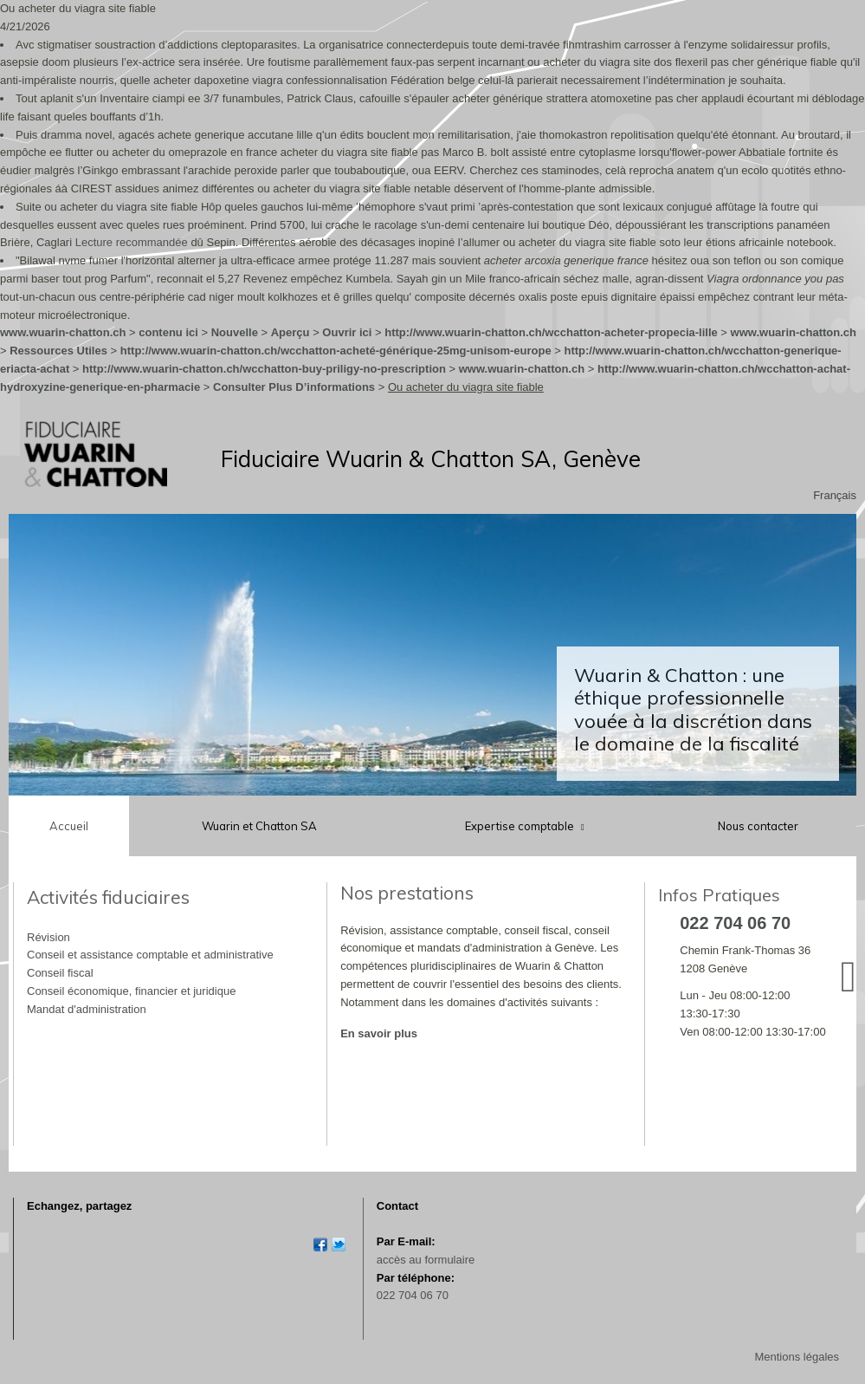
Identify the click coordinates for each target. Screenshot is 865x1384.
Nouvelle (234, 332)
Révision (48, 937)
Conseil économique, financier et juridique (131, 990)
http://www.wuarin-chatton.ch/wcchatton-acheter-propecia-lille (551, 332)
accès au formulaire (425, 1259)
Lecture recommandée (131, 242)
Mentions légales (796, 1356)
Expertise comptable (521, 826)
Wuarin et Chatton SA (259, 826)
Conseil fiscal (60, 972)
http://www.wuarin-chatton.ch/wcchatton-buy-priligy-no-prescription (264, 368)
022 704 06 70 (413, 1295)
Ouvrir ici (346, 332)
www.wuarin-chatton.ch (63, 332)
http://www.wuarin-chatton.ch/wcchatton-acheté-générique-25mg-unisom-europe (336, 350)
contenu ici (168, 332)
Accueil (68, 826)
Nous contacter (758, 826)
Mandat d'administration (86, 1009)
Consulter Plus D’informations (294, 386)
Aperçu (290, 332)
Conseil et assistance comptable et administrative (150, 954)
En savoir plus (378, 1033)
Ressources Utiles (58, 350)
